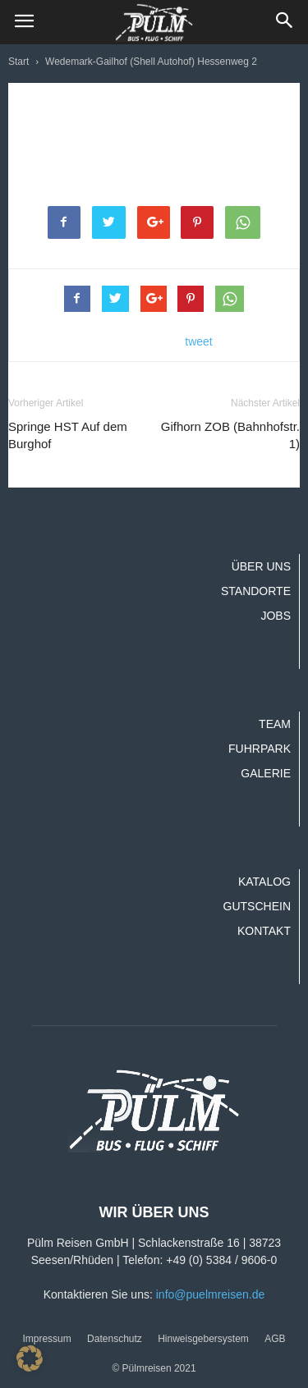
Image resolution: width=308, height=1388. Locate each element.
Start (18, 61)
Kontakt (264, 930)
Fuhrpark (259, 748)
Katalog (264, 881)
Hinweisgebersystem (203, 1338)
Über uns (261, 566)
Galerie (266, 773)
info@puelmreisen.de (210, 1294)
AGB (274, 1338)
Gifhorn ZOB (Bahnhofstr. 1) (230, 435)
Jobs (275, 615)
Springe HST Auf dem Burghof (67, 435)
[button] (285, 22)
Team (275, 724)
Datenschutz (114, 1338)
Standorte (256, 591)
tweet (198, 341)
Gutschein (257, 906)
